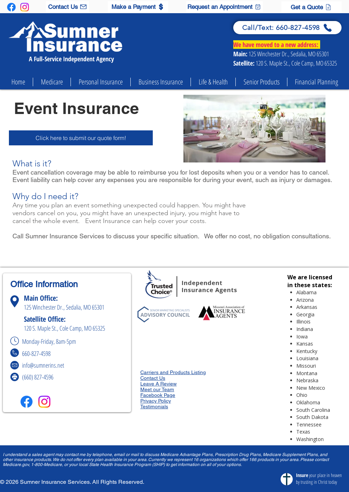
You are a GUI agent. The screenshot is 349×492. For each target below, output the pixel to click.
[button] (52, 82)
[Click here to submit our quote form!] (81, 137)
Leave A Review (158, 384)
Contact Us (152, 378)
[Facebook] (11, 7)
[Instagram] (24, 7)
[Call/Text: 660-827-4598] (287, 27)
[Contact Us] (67, 6)
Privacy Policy (155, 401)
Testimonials (154, 406)
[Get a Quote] (311, 6)
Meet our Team (157, 389)
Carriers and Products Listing (173, 372)
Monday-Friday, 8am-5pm (51, 341)
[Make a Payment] (138, 6)
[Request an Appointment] (224, 6)
